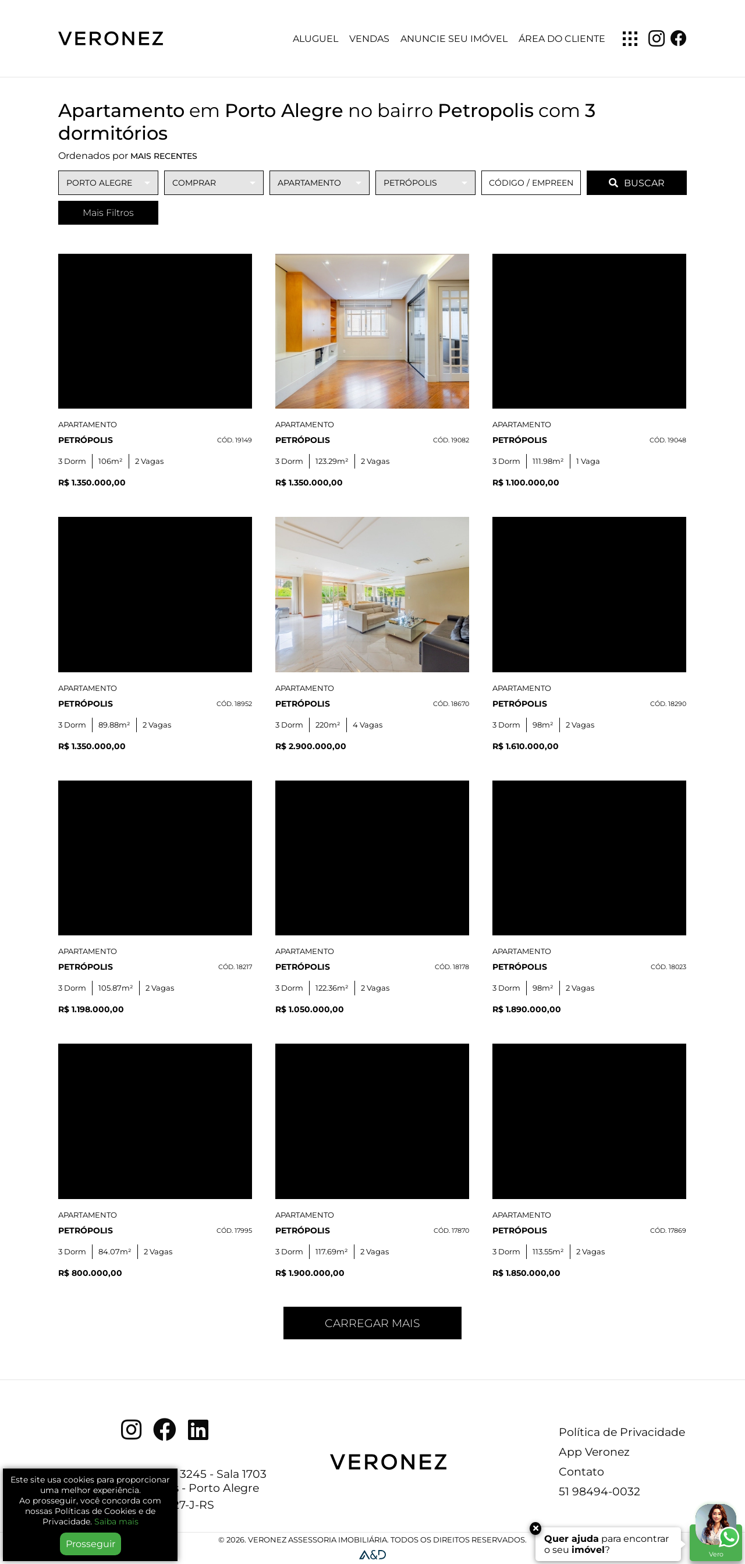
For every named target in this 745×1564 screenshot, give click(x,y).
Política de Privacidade (622, 1432)
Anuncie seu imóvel (454, 38)
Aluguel (315, 38)
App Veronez (594, 1452)
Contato (581, 1471)
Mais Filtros (108, 212)
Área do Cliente (562, 38)
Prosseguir (90, 1543)
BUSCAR (637, 183)
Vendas (369, 38)
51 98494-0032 (599, 1491)
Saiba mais (116, 1521)
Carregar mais (372, 1323)
